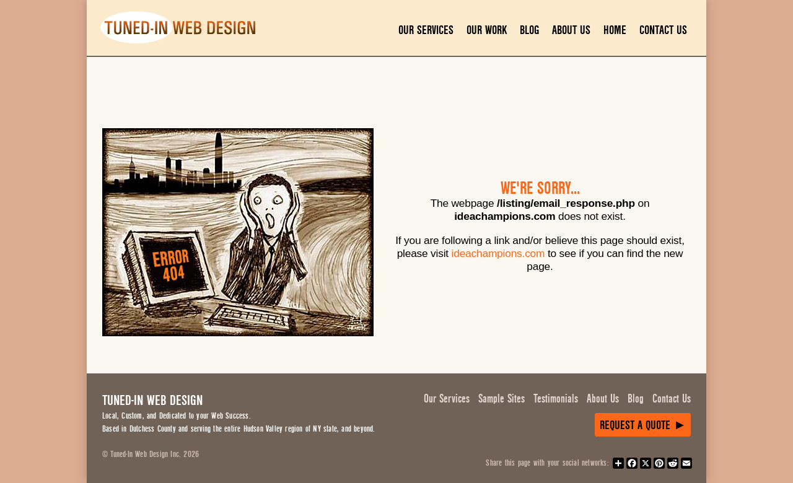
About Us (571, 30)
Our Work (487, 30)
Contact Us (663, 30)
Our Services (425, 30)
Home (614, 30)
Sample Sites (501, 399)
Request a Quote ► (643, 425)
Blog (529, 30)
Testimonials (555, 399)
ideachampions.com (498, 253)
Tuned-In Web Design (152, 400)
